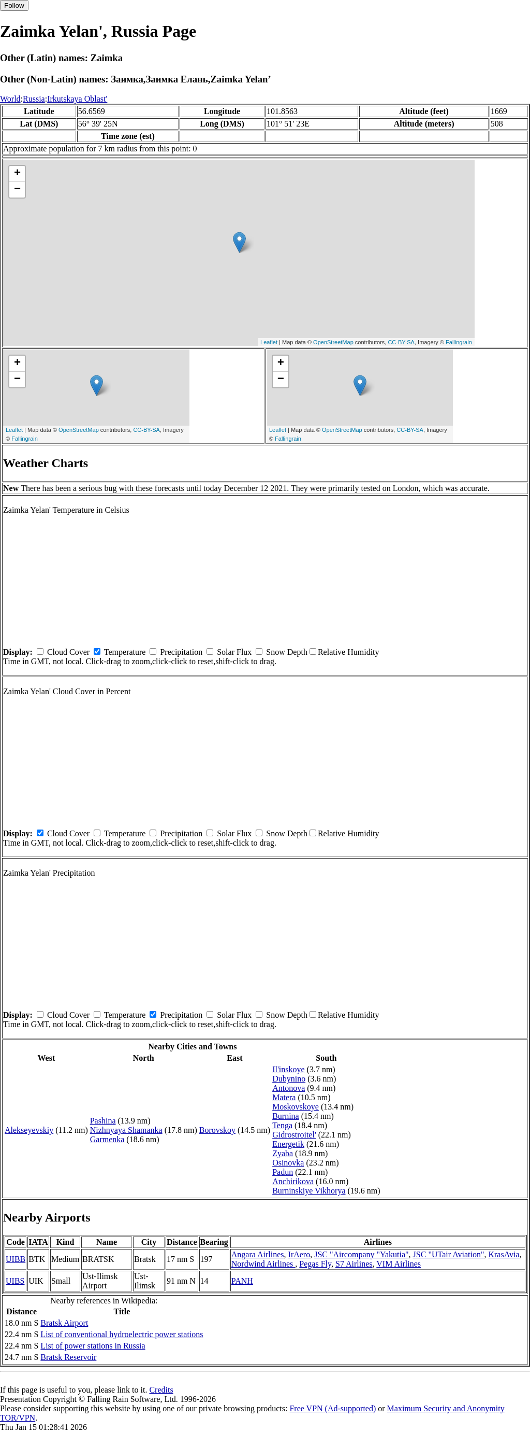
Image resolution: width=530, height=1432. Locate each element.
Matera (284, 1097)
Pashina (103, 1120)
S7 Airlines (354, 1263)
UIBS (15, 1280)
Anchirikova (293, 1181)
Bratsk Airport (64, 1322)
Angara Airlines (257, 1254)
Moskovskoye (295, 1106)
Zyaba (282, 1153)
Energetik (288, 1144)
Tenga (282, 1125)
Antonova (288, 1088)
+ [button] (17, 173)
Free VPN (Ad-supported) (332, 1408)
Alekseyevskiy (29, 1130)
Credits (161, 1389)
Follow (14, 5)
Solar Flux (234, 652)
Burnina (285, 1116)
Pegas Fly (315, 1263)
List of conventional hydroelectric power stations (121, 1334)
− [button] (17, 190)
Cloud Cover (68, 652)
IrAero (299, 1254)
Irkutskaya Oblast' (77, 98)
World (10, 98)
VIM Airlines (398, 1263)
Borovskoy (217, 1130)
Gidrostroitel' (294, 1134)
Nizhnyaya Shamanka (126, 1130)
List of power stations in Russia (92, 1345)
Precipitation (181, 652)
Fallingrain (459, 342)
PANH (242, 1280)
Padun (282, 1172)
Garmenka (107, 1139)
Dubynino (288, 1078)
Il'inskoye (288, 1069)
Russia (34, 98)
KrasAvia (503, 1254)
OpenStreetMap (333, 342)
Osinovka (288, 1162)
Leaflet (268, 342)
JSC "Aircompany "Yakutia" (361, 1254)
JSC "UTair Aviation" (448, 1254)
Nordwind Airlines (263, 1263)
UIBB (15, 1259)
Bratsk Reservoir (68, 1357)
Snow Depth (286, 652)
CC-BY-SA (401, 342)
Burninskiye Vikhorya (308, 1190)
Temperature (125, 652)
